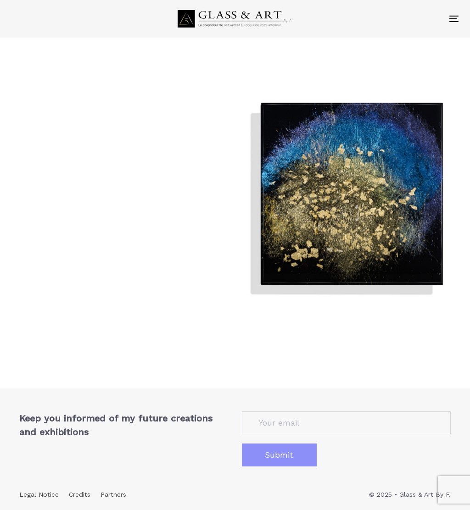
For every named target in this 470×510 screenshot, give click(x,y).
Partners (113, 494)
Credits (79, 494)
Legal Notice (39, 494)
